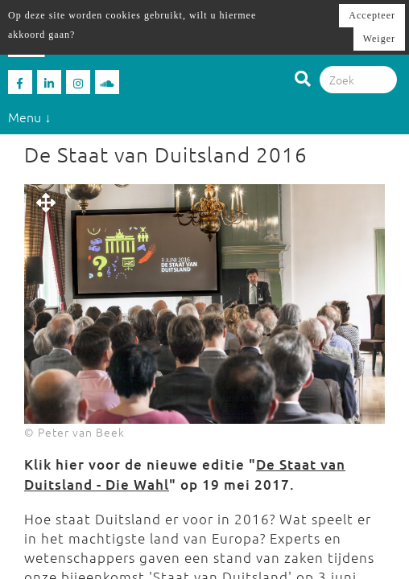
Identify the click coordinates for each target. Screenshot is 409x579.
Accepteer (372, 15)
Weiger (379, 38)
